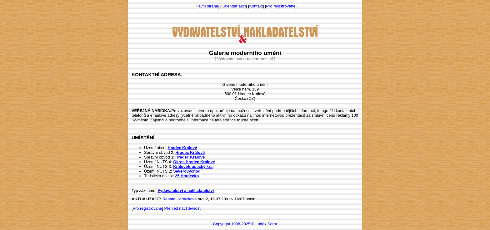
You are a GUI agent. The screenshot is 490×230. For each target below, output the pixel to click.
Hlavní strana (206, 6)
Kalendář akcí (234, 6)
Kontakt (256, 6)
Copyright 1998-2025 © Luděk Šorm (245, 224)
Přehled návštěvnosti (183, 208)
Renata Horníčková (179, 199)
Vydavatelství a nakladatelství (186, 190)
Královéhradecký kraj (193, 166)
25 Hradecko (187, 176)
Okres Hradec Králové (194, 161)
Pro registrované (281, 6)
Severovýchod (187, 171)
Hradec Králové (182, 147)
